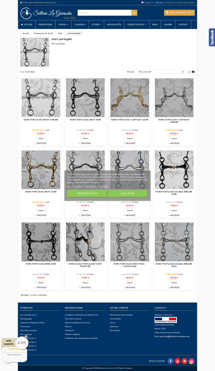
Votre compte (119, 308)
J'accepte (128, 193)
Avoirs (113, 322)
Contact (160, 308)
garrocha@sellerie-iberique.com (42, 2)
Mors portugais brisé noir (41, 264)
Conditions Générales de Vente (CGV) (81, 315)
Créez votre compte (186, 2)
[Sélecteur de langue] (147, 2)
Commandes (115, 319)
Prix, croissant (162, 72)
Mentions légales (72, 334)
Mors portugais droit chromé (41, 119)
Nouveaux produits (28, 330)
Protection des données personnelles (81, 338)
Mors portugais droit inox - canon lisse (129, 265)
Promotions (25, 326)
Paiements (69, 330)
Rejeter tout (87, 193)
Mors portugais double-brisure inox (174, 265)
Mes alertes (115, 330)
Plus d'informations (75, 186)
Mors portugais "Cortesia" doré (129, 119)
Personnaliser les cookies (96, 186)
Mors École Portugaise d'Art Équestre (85, 265)
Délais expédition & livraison (77, 322)
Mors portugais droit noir (85, 119)
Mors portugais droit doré (41, 191)
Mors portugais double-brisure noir (174, 193)
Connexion (169, 2)
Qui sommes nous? (28, 315)
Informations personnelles (121, 315)
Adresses (114, 326)
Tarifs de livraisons (73, 319)
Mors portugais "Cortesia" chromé (174, 121)
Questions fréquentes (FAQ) (32, 322)
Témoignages (26, 319)
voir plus (18, 360)
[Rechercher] (107, 13)
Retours (68, 326)
